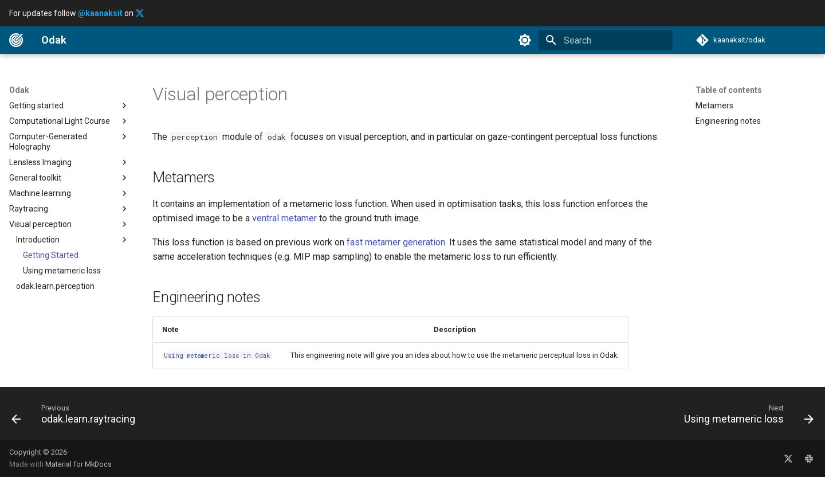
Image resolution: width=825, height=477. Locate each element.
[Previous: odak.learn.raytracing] (77, 417)
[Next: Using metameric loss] (745, 417)
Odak (19, 90)
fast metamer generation (396, 242)
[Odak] (16, 40)
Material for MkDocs (78, 464)
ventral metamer (284, 218)
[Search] (606, 40)
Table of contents (729, 90)
